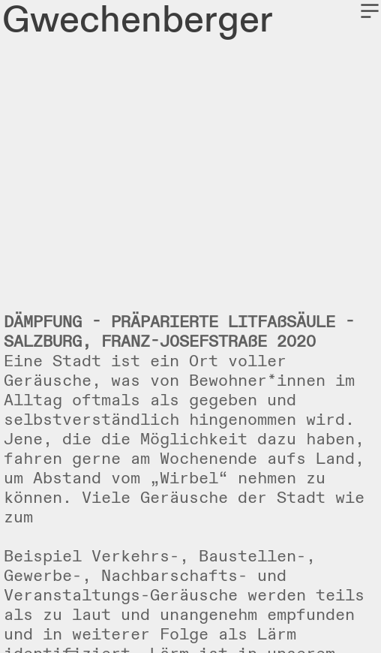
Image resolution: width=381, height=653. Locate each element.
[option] (190, 166)
